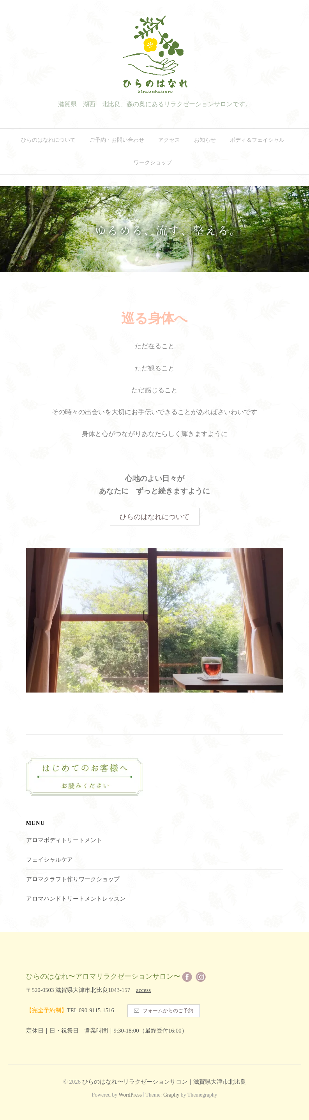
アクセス (169, 140)
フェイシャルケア (49, 858)
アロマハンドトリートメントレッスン (75, 896)
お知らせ (205, 140)
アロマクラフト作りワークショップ (73, 877)
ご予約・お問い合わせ (117, 140)
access (143, 988)
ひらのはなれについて (48, 140)
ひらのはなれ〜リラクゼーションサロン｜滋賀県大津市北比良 (164, 1081)
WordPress (130, 1094)
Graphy (171, 1094)
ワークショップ (153, 163)
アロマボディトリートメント (64, 838)
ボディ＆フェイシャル (257, 140)
